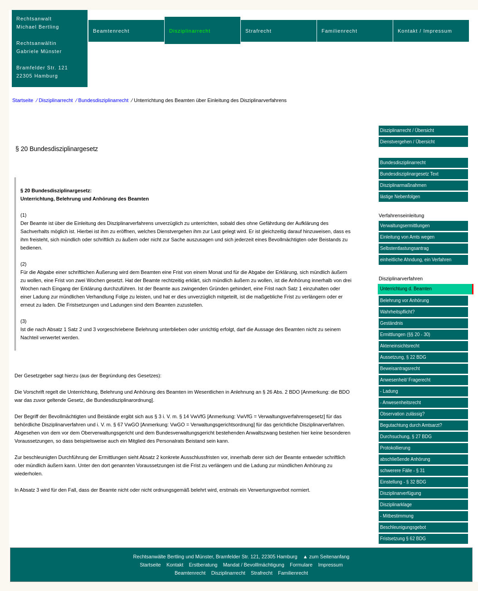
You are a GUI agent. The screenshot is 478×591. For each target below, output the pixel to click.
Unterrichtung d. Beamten (406, 288)
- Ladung (389, 391)
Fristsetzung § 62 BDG (403, 538)
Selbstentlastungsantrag (404, 248)
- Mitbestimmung (397, 515)
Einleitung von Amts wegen (407, 236)
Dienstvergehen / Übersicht (407, 141)
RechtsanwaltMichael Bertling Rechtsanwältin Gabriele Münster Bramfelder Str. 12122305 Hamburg (42, 47)
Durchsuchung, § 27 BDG (406, 436)
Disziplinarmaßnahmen (403, 185)
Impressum (330, 564)
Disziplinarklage (396, 504)
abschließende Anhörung (405, 459)
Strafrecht (258, 31)
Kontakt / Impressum (425, 31)
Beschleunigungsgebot (403, 527)
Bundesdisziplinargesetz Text (409, 173)
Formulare (301, 564)
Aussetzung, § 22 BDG (403, 357)
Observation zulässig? (402, 413)
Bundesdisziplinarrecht (403, 162)
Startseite (22, 100)
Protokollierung (395, 447)
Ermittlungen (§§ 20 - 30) (405, 334)
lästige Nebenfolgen (400, 196)
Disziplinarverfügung (400, 493)
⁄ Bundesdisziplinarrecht (102, 100)
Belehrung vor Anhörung (404, 300)
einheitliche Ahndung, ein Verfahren (415, 259)
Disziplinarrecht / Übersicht (407, 130)
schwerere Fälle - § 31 (402, 470)
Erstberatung (203, 564)
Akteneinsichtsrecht (399, 345)
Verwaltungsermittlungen (405, 225)
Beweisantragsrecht (400, 368)
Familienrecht (339, 31)
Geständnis (391, 323)
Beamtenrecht (111, 31)
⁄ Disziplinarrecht (55, 100)
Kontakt (174, 564)
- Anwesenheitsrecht (400, 402)
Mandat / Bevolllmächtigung (253, 564)
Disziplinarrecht (189, 31)
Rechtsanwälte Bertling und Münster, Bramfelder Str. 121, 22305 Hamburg (215, 556)
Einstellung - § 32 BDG (403, 481)
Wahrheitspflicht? (397, 311)
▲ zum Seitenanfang (326, 556)
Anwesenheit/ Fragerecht (405, 379)
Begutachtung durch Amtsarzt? (411, 425)
